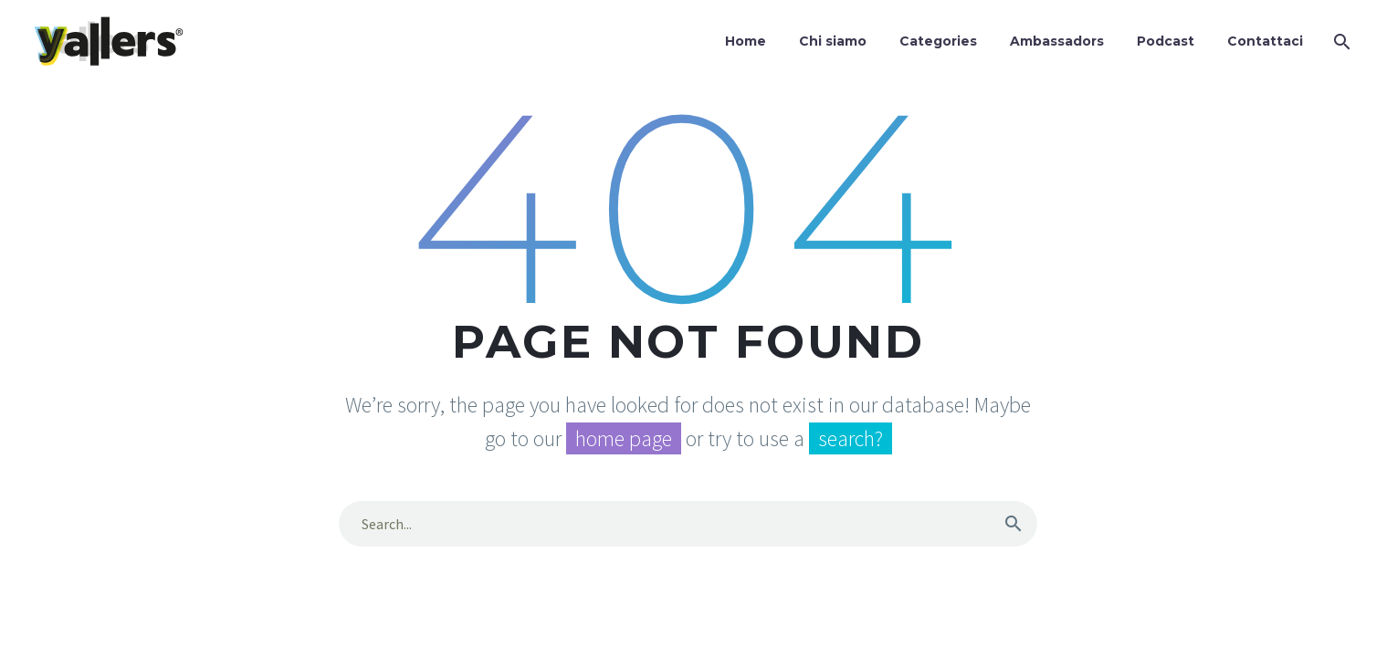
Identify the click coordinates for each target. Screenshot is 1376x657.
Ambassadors (1057, 41)
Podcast (1165, 41)
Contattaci (1265, 41)
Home (745, 41)
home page (623, 438)
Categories (938, 41)
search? (850, 438)
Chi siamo (833, 41)
